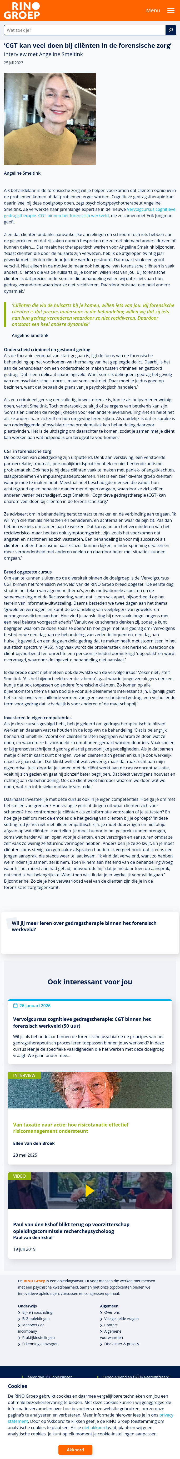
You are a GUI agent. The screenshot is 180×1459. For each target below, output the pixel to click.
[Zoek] (171, 30)
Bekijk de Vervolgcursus (32, 943)
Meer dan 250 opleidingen (50, 1377)
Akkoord (75, 1450)
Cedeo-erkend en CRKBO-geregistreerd (136, 1377)
